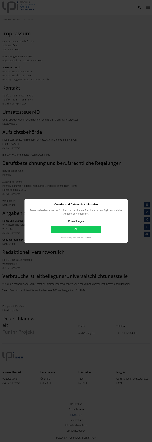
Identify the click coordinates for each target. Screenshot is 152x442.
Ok (75, 229)
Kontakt (64, 237)
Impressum (74, 237)
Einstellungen (76, 221)
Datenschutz (85, 237)
